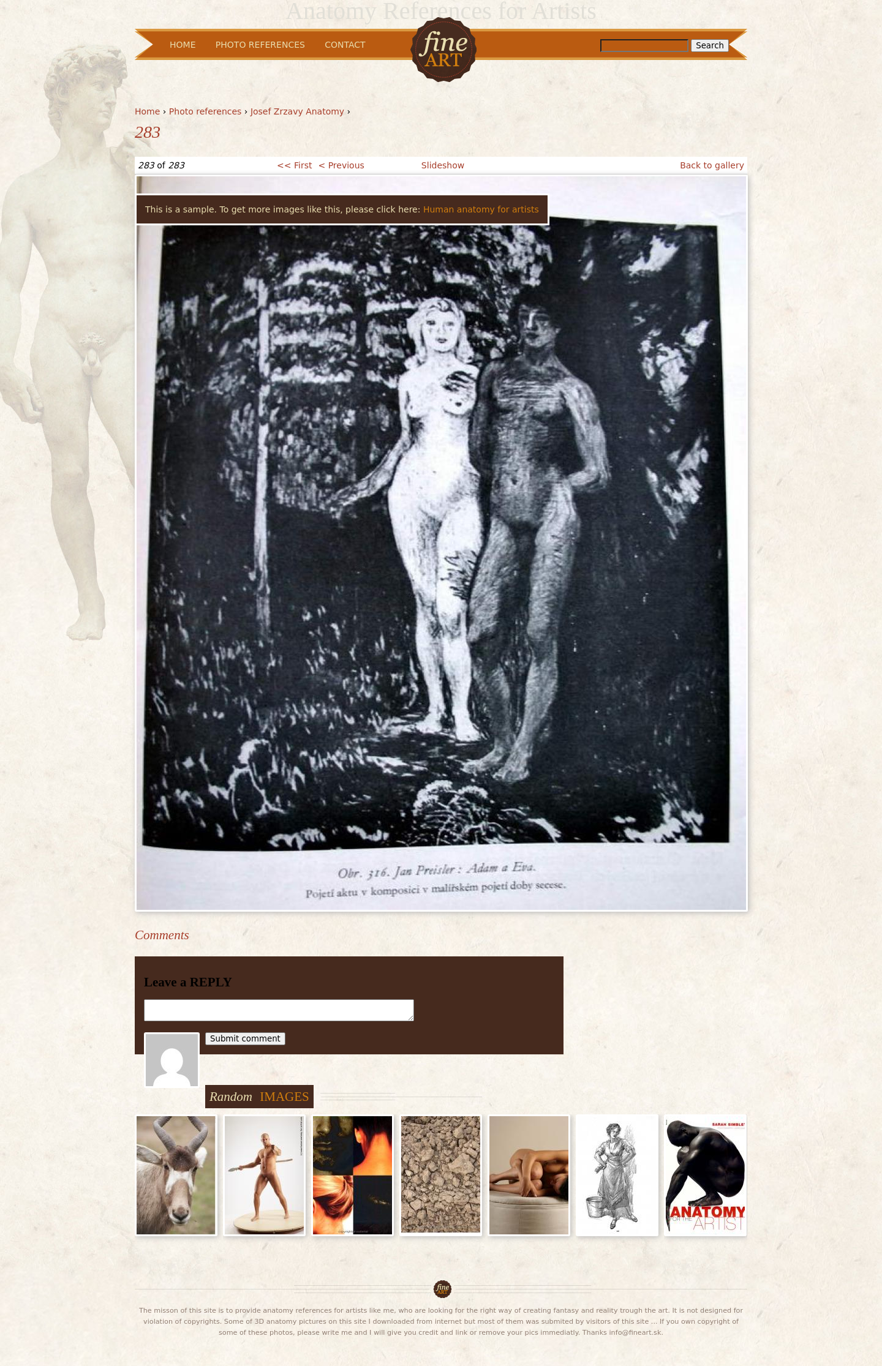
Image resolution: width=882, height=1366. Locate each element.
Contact (345, 45)
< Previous (341, 165)
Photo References (260, 45)
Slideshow (442, 165)
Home (147, 111)
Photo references (205, 111)
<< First (294, 165)
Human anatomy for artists (481, 209)
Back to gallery (712, 165)
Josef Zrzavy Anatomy (297, 111)
